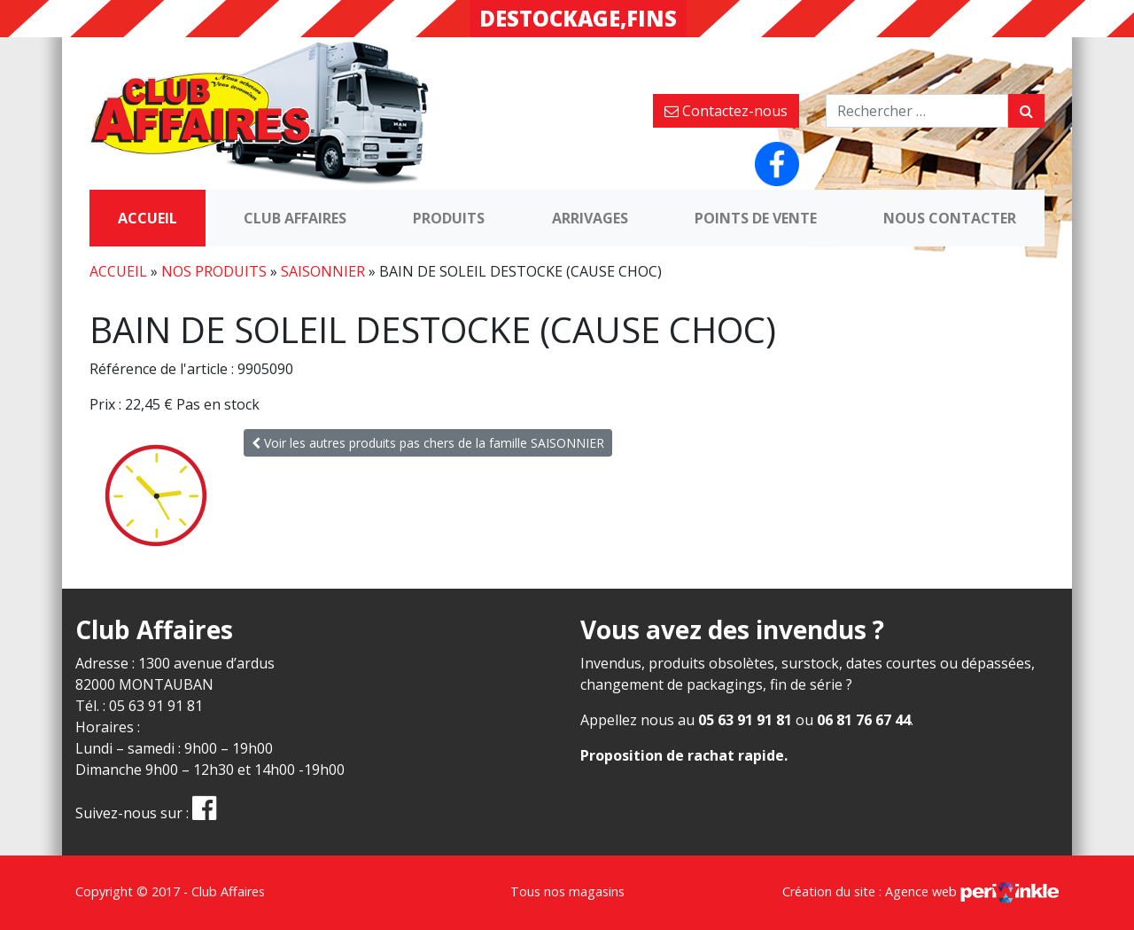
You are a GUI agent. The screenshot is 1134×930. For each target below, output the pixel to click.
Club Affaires (295, 218)
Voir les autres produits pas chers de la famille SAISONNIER (428, 442)
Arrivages (590, 218)
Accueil (147, 218)
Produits (449, 218)
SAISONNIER (323, 271)
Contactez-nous (726, 111)
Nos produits (214, 271)
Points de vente (756, 218)
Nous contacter (949, 218)
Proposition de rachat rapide (682, 755)
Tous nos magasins (567, 891)
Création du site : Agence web (920, 891)
